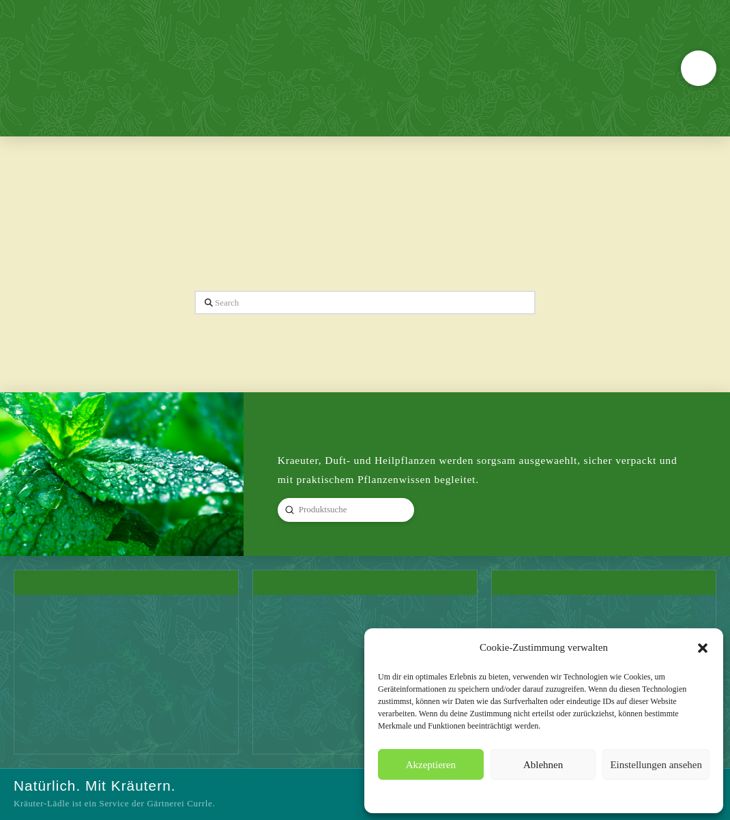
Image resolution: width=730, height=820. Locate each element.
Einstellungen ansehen (656, 764)
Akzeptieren (431, 764)
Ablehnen (543, 764)
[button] (703, 648)
